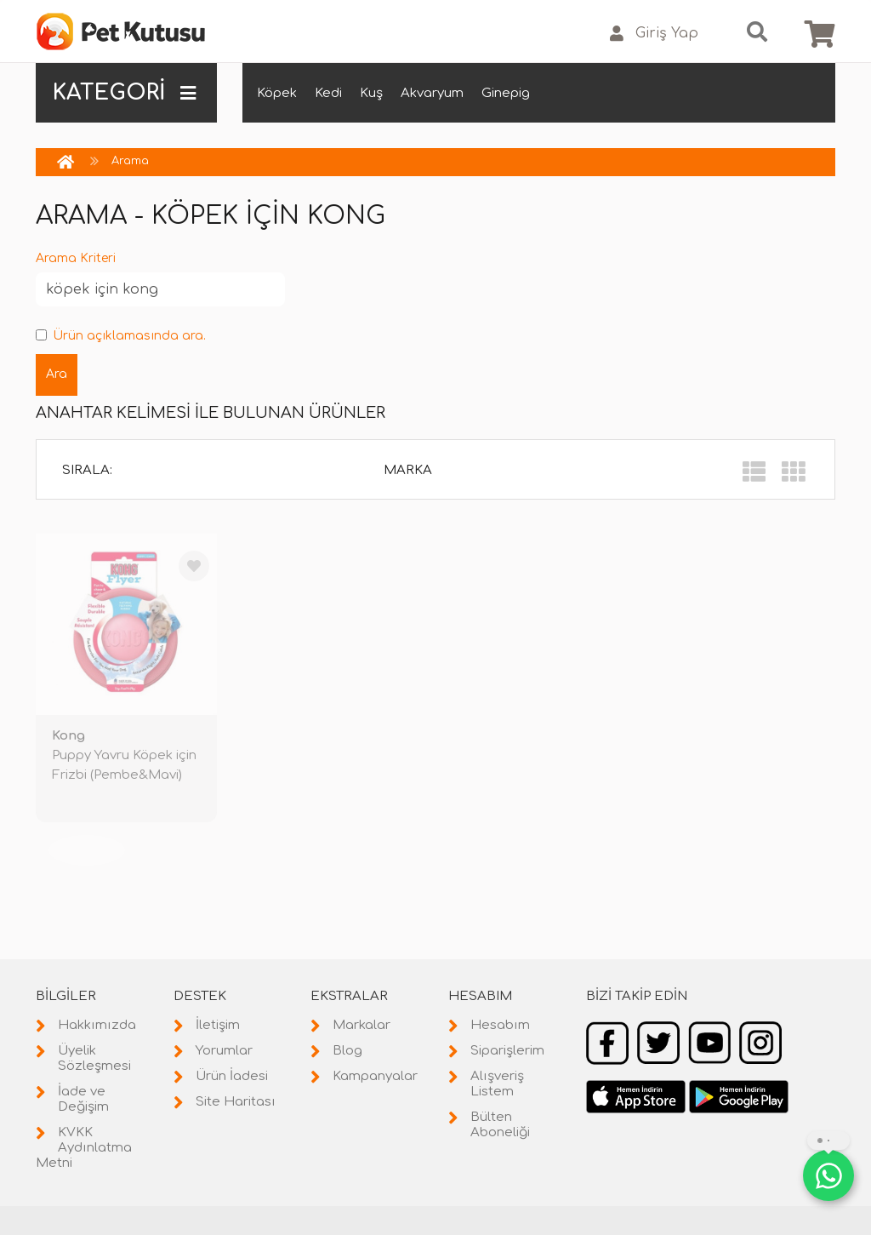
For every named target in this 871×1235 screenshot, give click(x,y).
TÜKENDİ (87, 849)
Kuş (371, 93)
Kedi (328, 93)
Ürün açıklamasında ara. (121, 335)
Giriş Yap (654, 34)
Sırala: (87, 470)
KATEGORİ (124, 92)
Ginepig (505, 93)
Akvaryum (432, 93)
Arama (130, 161)
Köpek (277, 93)
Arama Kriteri (76, 258)
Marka (408, 470)
